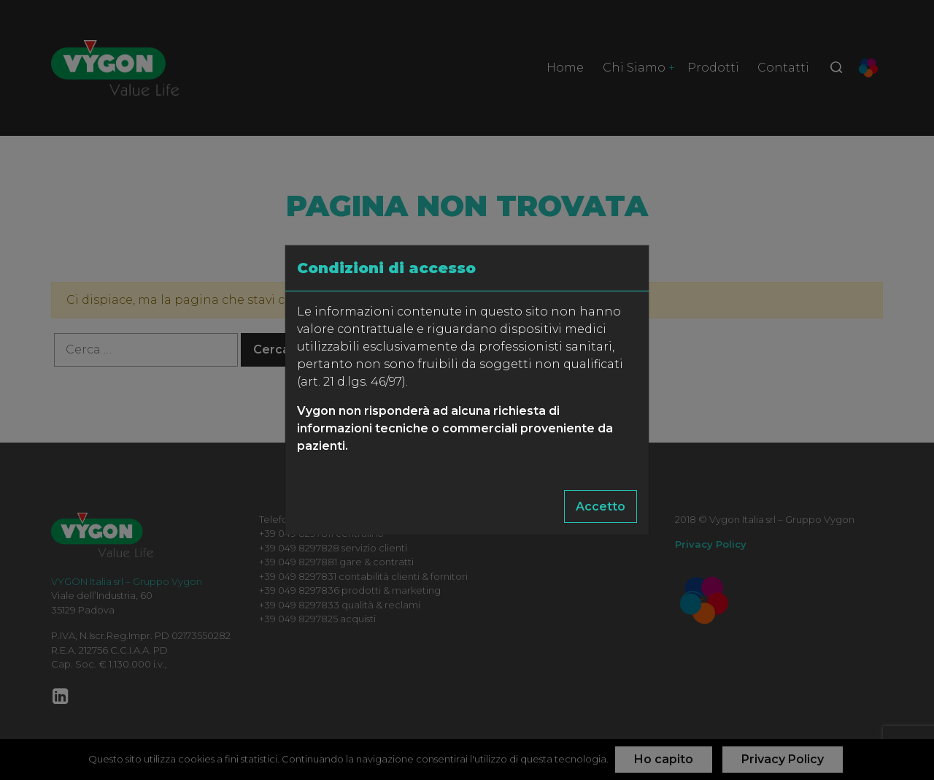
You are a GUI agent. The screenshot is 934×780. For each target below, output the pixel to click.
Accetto (600, 506)
